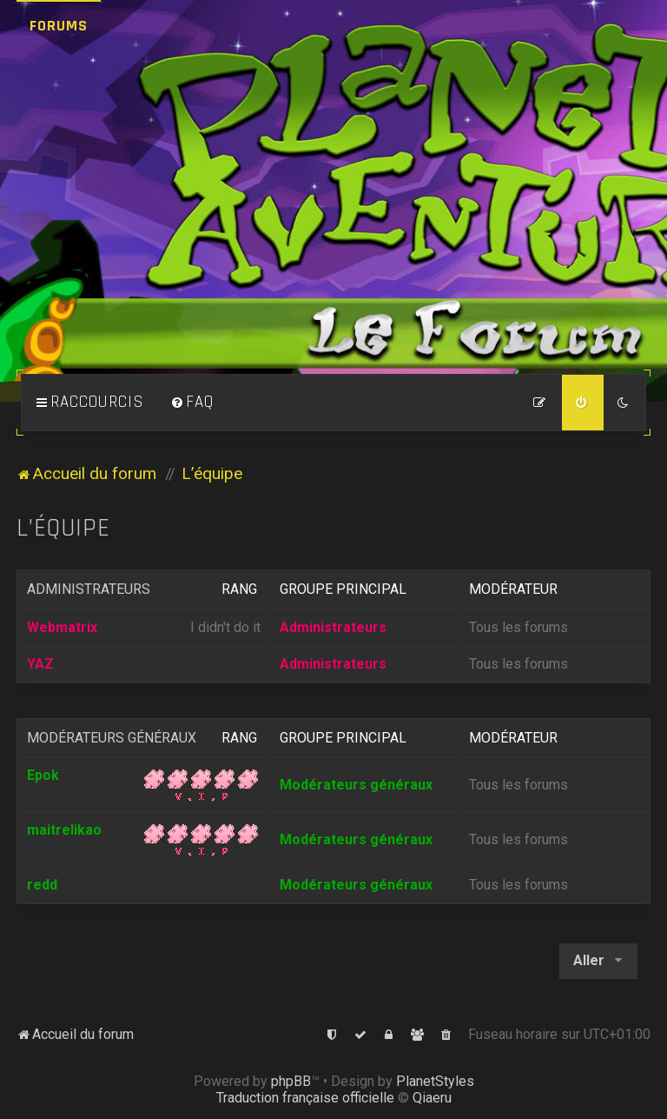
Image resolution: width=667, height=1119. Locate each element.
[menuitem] (192, 402)
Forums (59, 26)
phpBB (291, 1081)
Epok (43, 775)
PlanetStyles (435, 1081)
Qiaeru (432, 1097)
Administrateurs (88, 589)
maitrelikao (64, 830)
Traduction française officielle (305, 1097)
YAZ (40, 664)
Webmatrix (62, 627)
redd (42, 884)
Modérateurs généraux (111, 737)
